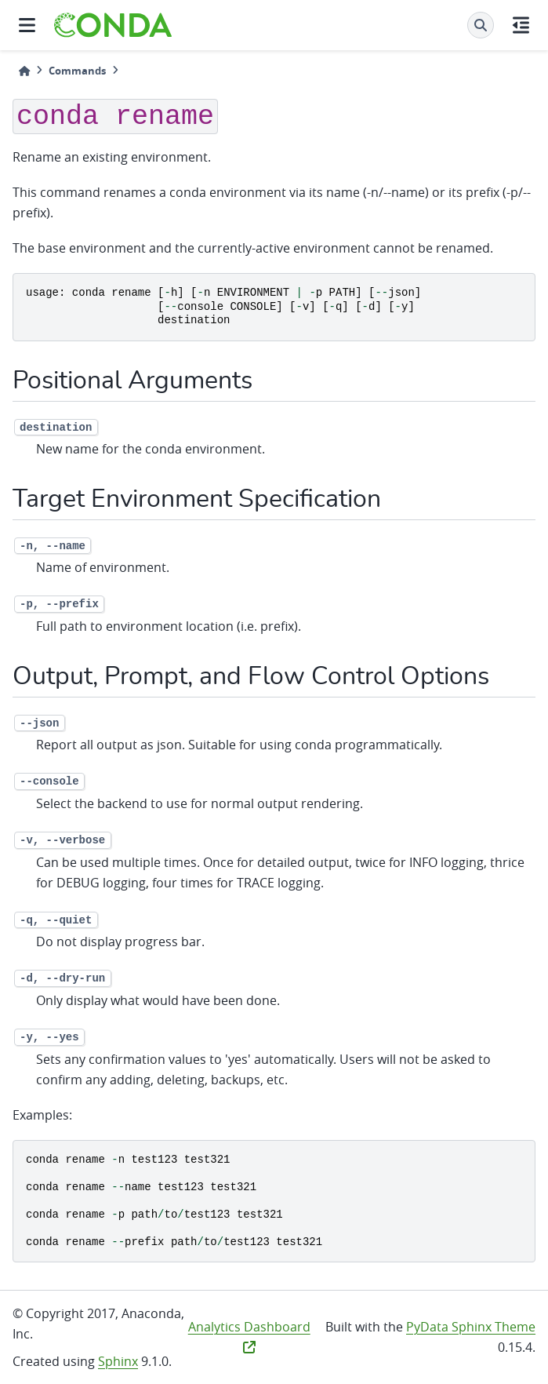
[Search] (480, 25)
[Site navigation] (27, 25)
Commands (77, 71)
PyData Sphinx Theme (470, 1326)
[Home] (24, 71)
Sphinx (118, 1361)
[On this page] (520, 25)
